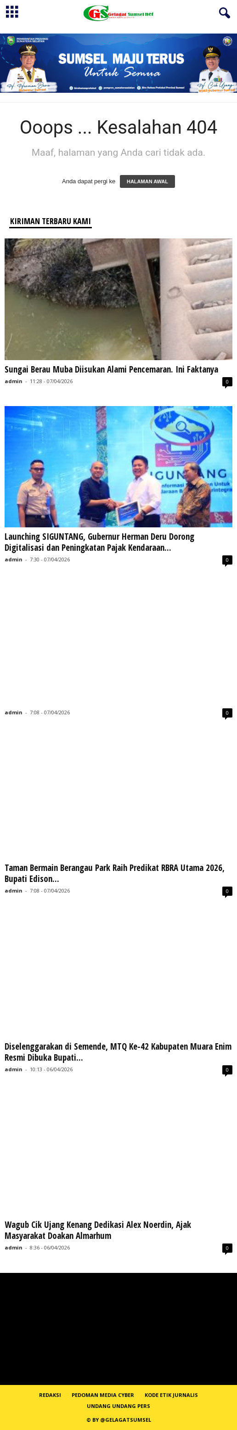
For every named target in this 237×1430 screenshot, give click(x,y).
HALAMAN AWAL (147, 181)
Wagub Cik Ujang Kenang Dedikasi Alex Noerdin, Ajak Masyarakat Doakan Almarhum (98, 1230)
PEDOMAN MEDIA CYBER (103, 1394)
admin (14, 381)
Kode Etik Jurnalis (171, 1394)
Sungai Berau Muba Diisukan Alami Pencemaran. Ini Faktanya (111, 369)
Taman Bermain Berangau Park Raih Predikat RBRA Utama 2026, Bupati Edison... (115, 873)
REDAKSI (50, 1394)
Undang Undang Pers (118, 1405)
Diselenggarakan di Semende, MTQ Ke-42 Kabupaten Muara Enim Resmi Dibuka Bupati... (118, 1051)
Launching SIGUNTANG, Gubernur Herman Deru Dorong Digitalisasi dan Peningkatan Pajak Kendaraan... (99, 542)
